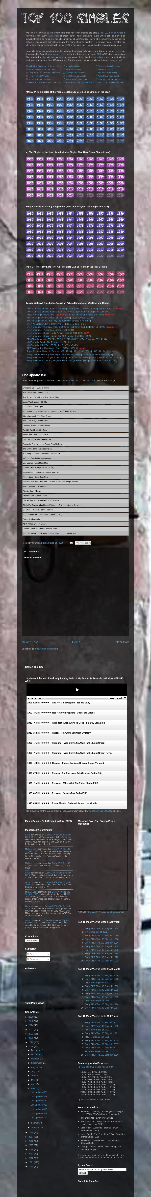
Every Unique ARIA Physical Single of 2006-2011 (50, 330)
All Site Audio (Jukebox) (100, 360)
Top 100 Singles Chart (111, 32)
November (36, 1054)
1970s (70, 308)
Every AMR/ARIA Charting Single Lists (44, 73)
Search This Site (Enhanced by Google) (45, 82)
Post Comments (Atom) (46, 649)
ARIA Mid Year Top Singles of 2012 (83, 339)
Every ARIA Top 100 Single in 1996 (101, 1004)
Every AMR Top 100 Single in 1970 (101, 957)
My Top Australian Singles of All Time (72, 320)
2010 (31, 1166)
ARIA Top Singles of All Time (40, 314)
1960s (63, 308)
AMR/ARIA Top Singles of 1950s (42, 308)
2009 (88, 351)
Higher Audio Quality (102, 811)
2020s (109, 308)
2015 (31, 1145)
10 (108, 912)
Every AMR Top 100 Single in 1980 (101, 950)
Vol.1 (89, 912)
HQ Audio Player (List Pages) (110, 79)
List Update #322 (39, 1092)
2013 (94, 351)
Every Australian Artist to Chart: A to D (45, 324)
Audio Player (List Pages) (108, 76)
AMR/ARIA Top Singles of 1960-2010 (44, 311)
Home (76, 642)
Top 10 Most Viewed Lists (76, 79)
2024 (31, 1025)
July (33, 1071)
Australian (111, 351)
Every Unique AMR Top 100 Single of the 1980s (50, 354)
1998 (81, 351)
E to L (68, 324)
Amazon (57, 54)
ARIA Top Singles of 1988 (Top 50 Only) (46, 339)
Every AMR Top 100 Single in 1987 (80, 380)
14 (120, 912)
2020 (31, 1042)
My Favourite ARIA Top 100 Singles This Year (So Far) (53, 345)
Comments (33, 959)
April (33, 1084)
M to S (76, 324)
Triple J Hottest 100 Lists (39, 76)
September (36, 1063)
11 (111, 912)
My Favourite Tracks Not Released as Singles (49, 342)
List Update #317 (39, 1113)
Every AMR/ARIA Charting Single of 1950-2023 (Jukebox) (55, 360)
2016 (31, 1141)
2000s (93, 308)
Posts (31, 954)
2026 (102, 327)
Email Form (32, 940)
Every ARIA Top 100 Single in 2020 (101, 1055)
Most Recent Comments (76, 76)
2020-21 (75, 327)
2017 (31, 1137)
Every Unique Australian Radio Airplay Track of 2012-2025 (55, 333)
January (35, 1127)
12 (114, 912)
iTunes (48, 54)
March (34, 1088)
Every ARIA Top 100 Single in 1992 (101, 960)
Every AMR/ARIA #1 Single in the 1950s (46, 357)
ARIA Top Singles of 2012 (97, 982)
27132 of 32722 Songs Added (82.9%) (97, 1067)
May (33, 1080)
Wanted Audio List (105, 69)
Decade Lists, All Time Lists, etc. (42, 79)
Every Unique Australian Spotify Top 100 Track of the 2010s (55, 336)
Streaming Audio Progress (109, 66)
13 (117, 912)
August (34, 1067)
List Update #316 (39, 1117)
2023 (31, 1029)
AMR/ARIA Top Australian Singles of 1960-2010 (87, 311)
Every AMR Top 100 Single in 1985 (101, 953)
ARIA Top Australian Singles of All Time (85, 314)
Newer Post (30, 642)
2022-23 (85, 327)
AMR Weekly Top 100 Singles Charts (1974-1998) (51, 348)
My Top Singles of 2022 (96, 932)
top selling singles (101, 57)
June (33, 1075)
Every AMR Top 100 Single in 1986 (101, 946)
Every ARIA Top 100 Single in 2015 (101, 1040)
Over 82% (53, 36)
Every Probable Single (101, 354)
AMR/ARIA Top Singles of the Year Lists (44, 66)
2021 (31, 1038)
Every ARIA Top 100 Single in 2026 (101, 943)
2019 (31, 1046)
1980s (78, 308)
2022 (31, 1033)
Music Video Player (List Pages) (111, 82)
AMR (99, 54)
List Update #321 (39, 1096)
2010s (101, 308)
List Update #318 (39, 1109)
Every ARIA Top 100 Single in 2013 (101, 1047)
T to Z (83, 324)
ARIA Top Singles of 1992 (97, 1037)
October (35, 1058)
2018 (31, 1132)
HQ (86, 360)
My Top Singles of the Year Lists (42, 69)
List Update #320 (39, 1100)
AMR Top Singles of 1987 (97, 1029)
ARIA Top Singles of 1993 (97, 1051)
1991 (74, 351)
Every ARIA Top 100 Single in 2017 (101, 1044)
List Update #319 (35, 375)
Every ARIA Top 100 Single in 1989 (101, 935)
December (36, 1050)
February (35, 1123)
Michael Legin (31, 849)
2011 (31, 1162)
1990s (86, 308)
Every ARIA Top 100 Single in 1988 (101, 939)
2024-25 (94, 327)
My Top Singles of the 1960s (40, 317)
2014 (104, 339)
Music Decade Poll (73, 69)
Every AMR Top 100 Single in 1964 (101, 928)
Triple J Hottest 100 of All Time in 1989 (45, 351)
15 (123, 912)
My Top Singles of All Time (39, 320)
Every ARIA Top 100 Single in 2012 (101, 1022)
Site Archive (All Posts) (107, 73)
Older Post (122, 642)
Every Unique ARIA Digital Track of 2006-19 (48, 327)
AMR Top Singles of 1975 (97, 1000)
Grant (27, 835)
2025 (31, 1021)
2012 (31, 1158)
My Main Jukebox (73, 66)
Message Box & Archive (75, 73)
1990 (68, 351)
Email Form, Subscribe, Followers (79, 82)
